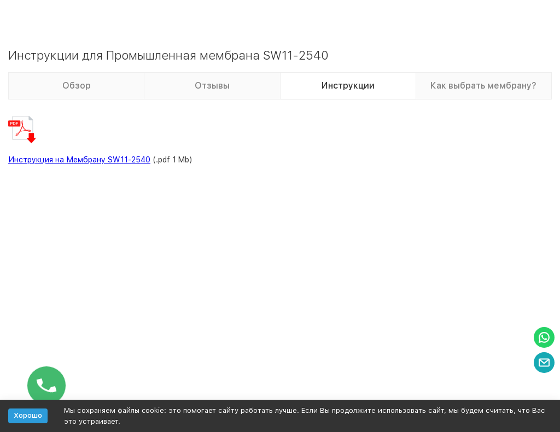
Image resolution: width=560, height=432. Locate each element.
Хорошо (28, 415)
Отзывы (212, 85)
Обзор (76, 85)
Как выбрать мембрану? (483, 85)
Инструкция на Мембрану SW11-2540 (79, 159)
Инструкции (348, 85)
